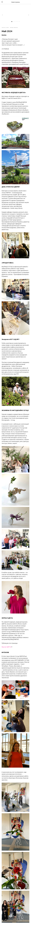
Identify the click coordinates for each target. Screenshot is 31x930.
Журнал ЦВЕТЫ (6, 647)
